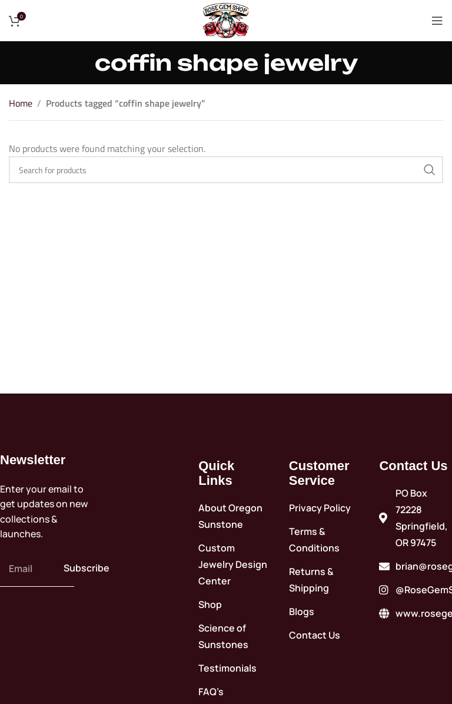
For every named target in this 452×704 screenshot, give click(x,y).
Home (20, 103)
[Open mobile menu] (437, 20)
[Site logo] (226, 19)
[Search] (226, 169)
